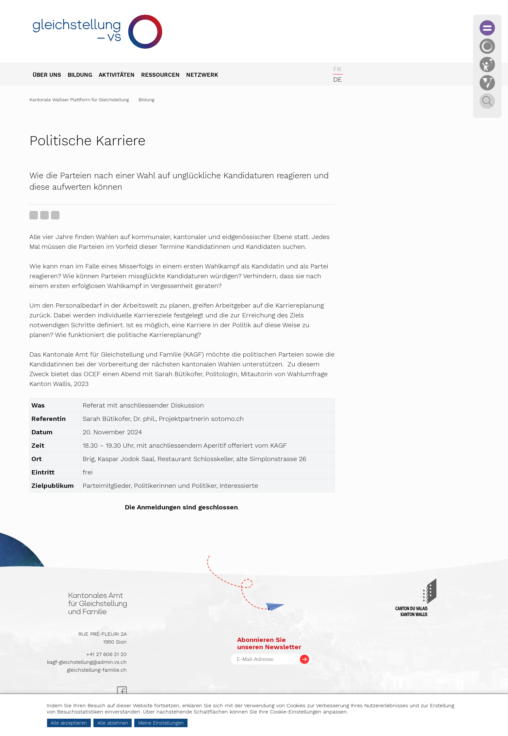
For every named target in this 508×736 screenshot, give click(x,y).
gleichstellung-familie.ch (97, 670)
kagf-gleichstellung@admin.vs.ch (87, 662)
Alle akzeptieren (69, 723)
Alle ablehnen (112, 723)
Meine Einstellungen (161, 723)
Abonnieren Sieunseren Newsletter (269, 643)
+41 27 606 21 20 (106, 654)
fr (337, 69)
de (337, 79)
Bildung (146, 99)
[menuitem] (50, 75)
